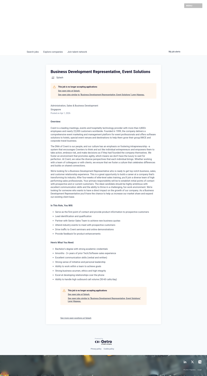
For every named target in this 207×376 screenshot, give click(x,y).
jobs (33, 51)
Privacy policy (96, 349)
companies (53, 51)
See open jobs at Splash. (69, 91)
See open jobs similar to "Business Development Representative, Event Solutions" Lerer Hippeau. (101, 95)
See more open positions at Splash (75, 318)
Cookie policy (109, 349)
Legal (200, 370)
